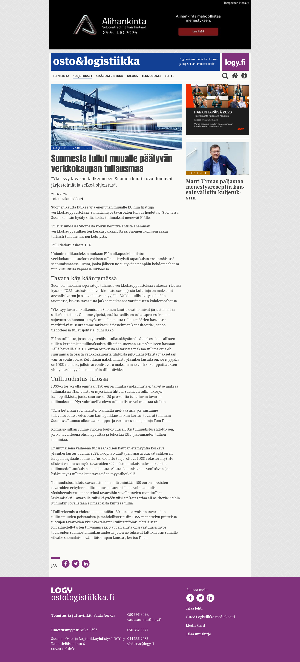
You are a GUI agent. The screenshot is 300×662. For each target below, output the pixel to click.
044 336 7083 (137, 639)
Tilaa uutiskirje (198, 634)
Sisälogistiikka (109, 76)
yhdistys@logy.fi (140, 644)
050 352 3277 (137, 630)
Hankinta (61, 76)
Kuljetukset (82, 76)
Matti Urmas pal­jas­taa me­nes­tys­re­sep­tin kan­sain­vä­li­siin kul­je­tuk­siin (215, 190)
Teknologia (151, 76)
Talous (132, 76)
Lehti (169, 76)
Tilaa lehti (194, 608)
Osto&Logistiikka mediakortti (210, 617)
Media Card (196, 626)
